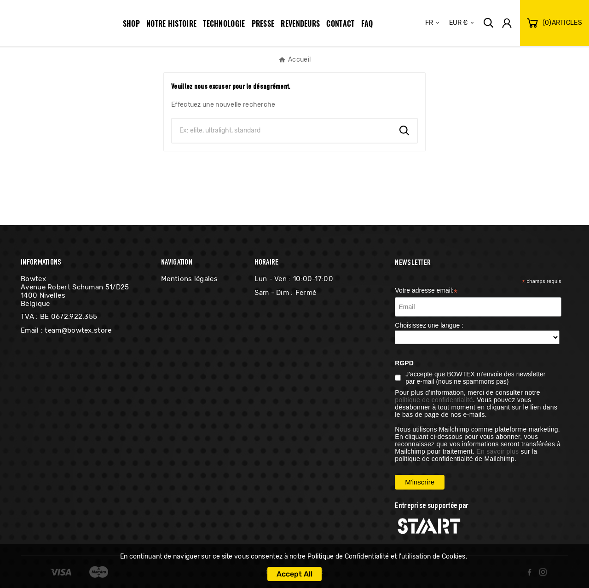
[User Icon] (507, 23)
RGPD (404, 363)
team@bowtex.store (78, 330)
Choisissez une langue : (429, 325)
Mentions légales (189, 279)
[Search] (404, 131)
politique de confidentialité (434, 400)
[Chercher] (282, 131)
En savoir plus (497, 451)
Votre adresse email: (426, 291)
